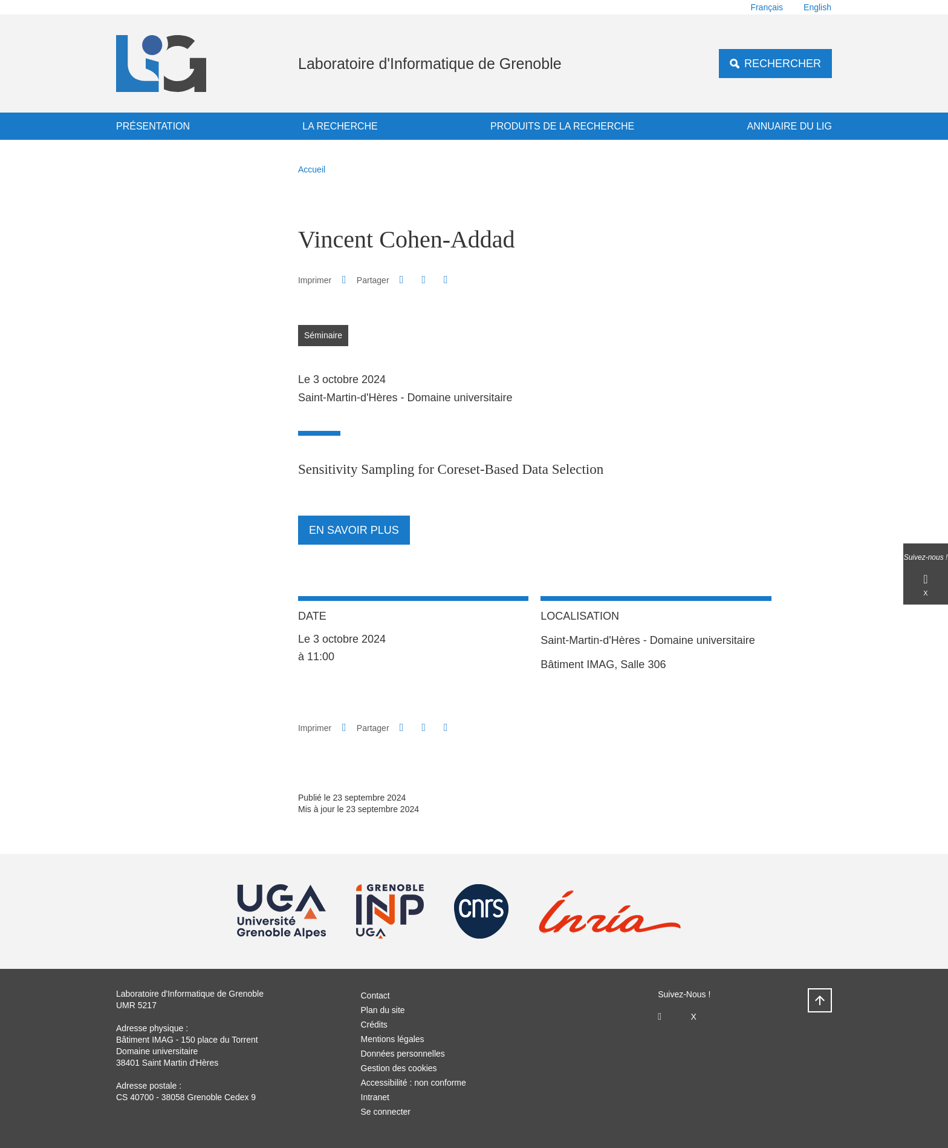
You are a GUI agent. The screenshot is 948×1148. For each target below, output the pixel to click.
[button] (401, 280)
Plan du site (383, 1010)
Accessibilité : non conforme (413, 1082)
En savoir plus (354, 530)
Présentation (153, 126)
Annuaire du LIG (789, 126)
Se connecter (386, 1112)
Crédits (374, 1024)
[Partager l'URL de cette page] (445, 280)
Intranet (375, 1097)
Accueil (311, 169)
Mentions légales (392, 1039)
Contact (375, 995)
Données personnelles (403, 1053)
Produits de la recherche (562, 126)
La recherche (339, 126)
